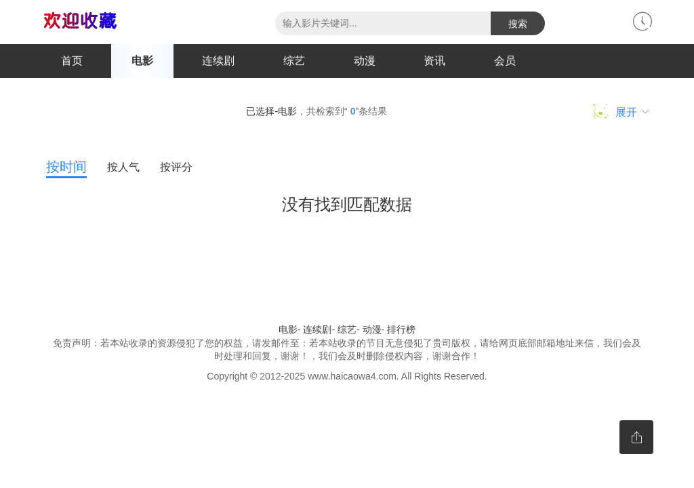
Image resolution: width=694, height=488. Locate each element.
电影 (142, 60)
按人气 (123, 167)
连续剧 (218, 60)
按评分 (176, 167)
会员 (505, 60)
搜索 (517, 23)
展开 (621, 111)
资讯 (434, 60)
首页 (72, 60)
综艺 (294, 60)
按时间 (66, 166)
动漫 (364, 60)
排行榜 (401, 329)
